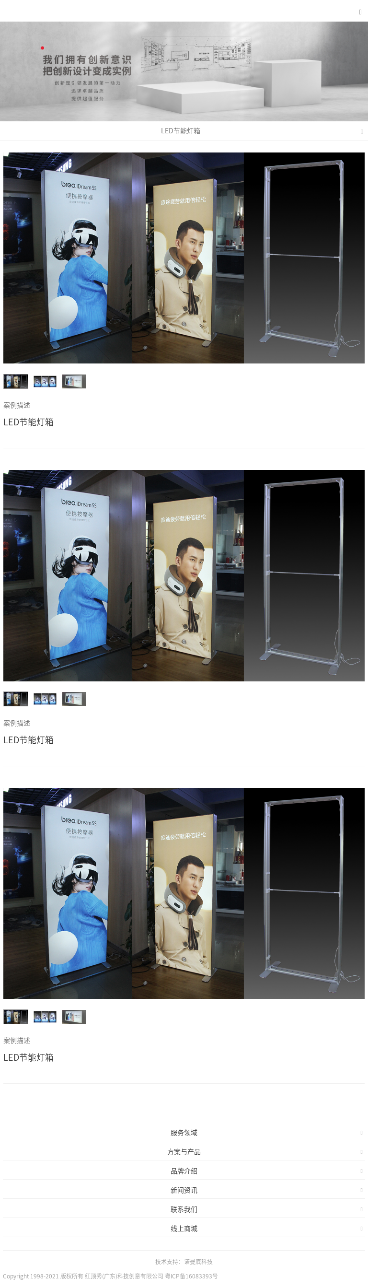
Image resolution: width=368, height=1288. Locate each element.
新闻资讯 (267, 1190)
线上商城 (267, 1228)
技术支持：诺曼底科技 (184, 1262)
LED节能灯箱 (262, 131)
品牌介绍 (267, 1171)
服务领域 (267, 1132)
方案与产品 (265, 1151)
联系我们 (267, 1209)
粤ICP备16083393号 (191, 1276)
